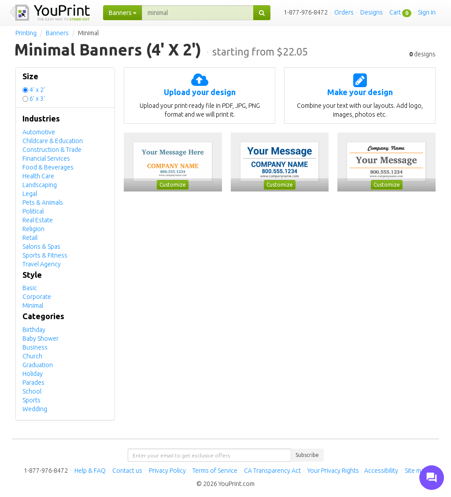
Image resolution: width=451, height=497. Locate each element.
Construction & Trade (51, 149)
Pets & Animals (42, 202)
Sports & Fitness (44, 255)
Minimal (32, 305)
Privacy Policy (167, 470)
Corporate (36, 296)
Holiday (32, 373)
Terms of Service (214, 470)
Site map (416, 470)
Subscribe (307, 455)
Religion (33, 228)
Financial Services (46, 158)
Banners (57, 33)
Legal (29, 193)
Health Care (38, 176)
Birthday (33, 329)
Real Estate (37, 220)
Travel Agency (41, 264)
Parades (33, 382)
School (31, 391)
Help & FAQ (90, 470)
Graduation (37, 364)
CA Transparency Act (272, 470)
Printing (26, 33)
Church (32, 356)
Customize (172, 185)
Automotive (38, 132)
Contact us (127, 470)
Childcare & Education (52, 140)
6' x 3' (37, 98)
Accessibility (381, 470)
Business (35, 347)
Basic (29, 287)
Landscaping (39, 184)
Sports (31, 400)
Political (33, 211)
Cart (395, 12)
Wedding (34, 408)
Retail (29, 237)
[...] (198, 12)
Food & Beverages (48, 167)
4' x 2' (37, 89)
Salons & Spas (41, 246)
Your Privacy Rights (333, 470)
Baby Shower (40, 338)
